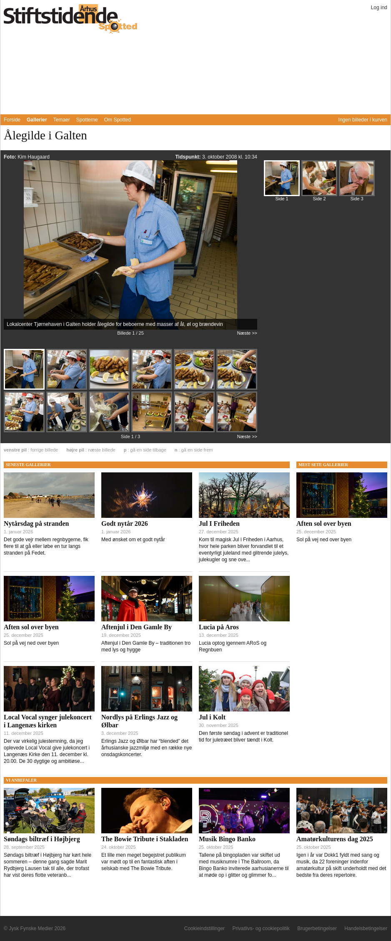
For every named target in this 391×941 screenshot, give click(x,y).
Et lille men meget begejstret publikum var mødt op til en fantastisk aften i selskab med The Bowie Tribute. (143, 861)
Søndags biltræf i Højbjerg (42, 839)
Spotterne (87, 120)
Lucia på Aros (219, 627)
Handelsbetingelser (365, 928)
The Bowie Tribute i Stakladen (144, 839)
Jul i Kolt (212, 717)
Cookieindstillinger (204, 928)
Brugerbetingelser (317, 928)
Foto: (11, 157)
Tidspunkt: (188, 157)
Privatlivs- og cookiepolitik (260, 928)
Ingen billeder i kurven (362, 120)
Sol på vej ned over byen (31, 643)
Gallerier (37, 120)
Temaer (61, 120)
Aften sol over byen (31, 627)
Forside (12, 120)
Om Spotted (117, 120)
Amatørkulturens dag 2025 (334, 839)
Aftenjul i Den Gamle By (136, 627)
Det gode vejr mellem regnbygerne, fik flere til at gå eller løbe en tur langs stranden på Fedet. (46, 546)
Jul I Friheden (219, 523)
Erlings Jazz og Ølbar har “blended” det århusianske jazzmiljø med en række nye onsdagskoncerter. (146, 747)
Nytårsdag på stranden (36, 523)
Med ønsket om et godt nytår (133, 539)
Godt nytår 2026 (124, 523)
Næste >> (247, 333)
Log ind (379, 7)
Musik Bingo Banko (227, 839)
